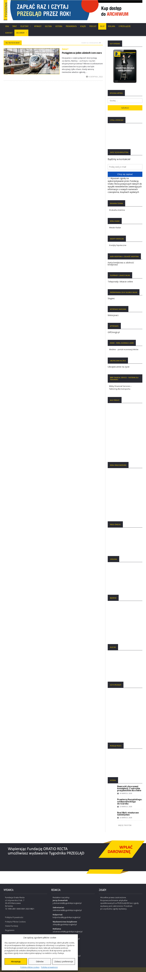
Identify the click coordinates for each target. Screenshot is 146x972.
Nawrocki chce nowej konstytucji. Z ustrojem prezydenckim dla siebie (129, 790)
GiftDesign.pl (114, 333)
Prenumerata (71, 27)
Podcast (93, 27)
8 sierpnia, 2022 (94, 78)
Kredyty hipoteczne (117, 246)
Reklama (111, 27)
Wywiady (37, 27)
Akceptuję (16, 961)
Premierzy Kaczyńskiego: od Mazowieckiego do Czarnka (129, 803)
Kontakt (9, 34)
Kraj (7, 27)
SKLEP (102, 27)
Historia (58, 27)
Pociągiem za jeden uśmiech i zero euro (81, 54)
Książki (83, 27)
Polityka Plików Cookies (15, 920)
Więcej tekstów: (125, 827)
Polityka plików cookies (29, 967)
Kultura (48, 27)
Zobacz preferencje (63, 961)
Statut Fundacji (11, 925)
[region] (87, 11)
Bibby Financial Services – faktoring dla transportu (120, 389)
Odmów (40, 961)
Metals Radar (115, 229)
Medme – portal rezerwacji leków (123, 351)
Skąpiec (111, 299)
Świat (14, 27)
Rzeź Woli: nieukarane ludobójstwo (128, 815)
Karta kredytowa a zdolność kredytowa (121, 265)
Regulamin (9, 929)
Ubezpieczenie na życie (118, 368)
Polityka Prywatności (14, 916)
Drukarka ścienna (117, 211)
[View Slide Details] (87, 11)
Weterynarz (113, 316)
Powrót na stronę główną (91, 44)
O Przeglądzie (125, 27)
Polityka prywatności (49, 967)
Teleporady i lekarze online (120, 282)
